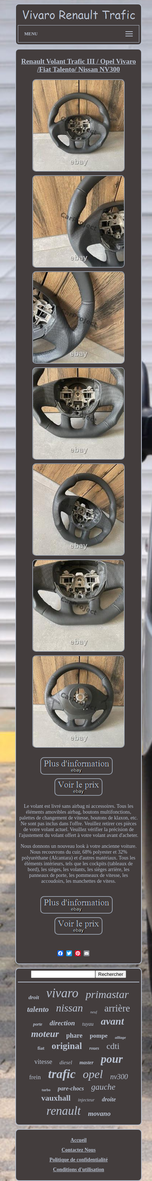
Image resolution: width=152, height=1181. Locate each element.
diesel (65, 1062)
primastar (106, 994)
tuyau (87, 1024)
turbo (46, 1090)
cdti (113, 1046)
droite (109, 1099)
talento (38, 1009)
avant (112, 1021)
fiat (40, 1048)
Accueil (79, 1140)
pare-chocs (71, 1088)
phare (74, 1035)
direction (62, 1023)
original (67, 1046)
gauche (103, 1087)
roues (94, 1048)
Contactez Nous (78, 1150)
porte (37, 1024)
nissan (69, 1008)
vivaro (62, 993)
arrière (117, 1008)
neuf (93, 1012)
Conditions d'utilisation (78, 1169)
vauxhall (56, 1097)
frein (35, 1077)
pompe (99, 1035)
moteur (45, 1034)
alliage (120, 1037)
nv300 (119, 1077)
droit (33, 997)
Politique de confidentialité (78, 1159)
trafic (62, 1074)
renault (64, 1110)
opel (93, 1074)
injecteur (86, 1099)
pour (112, 1059)
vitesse (43, 1061)
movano (99, 1113)
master (86, 1062)
